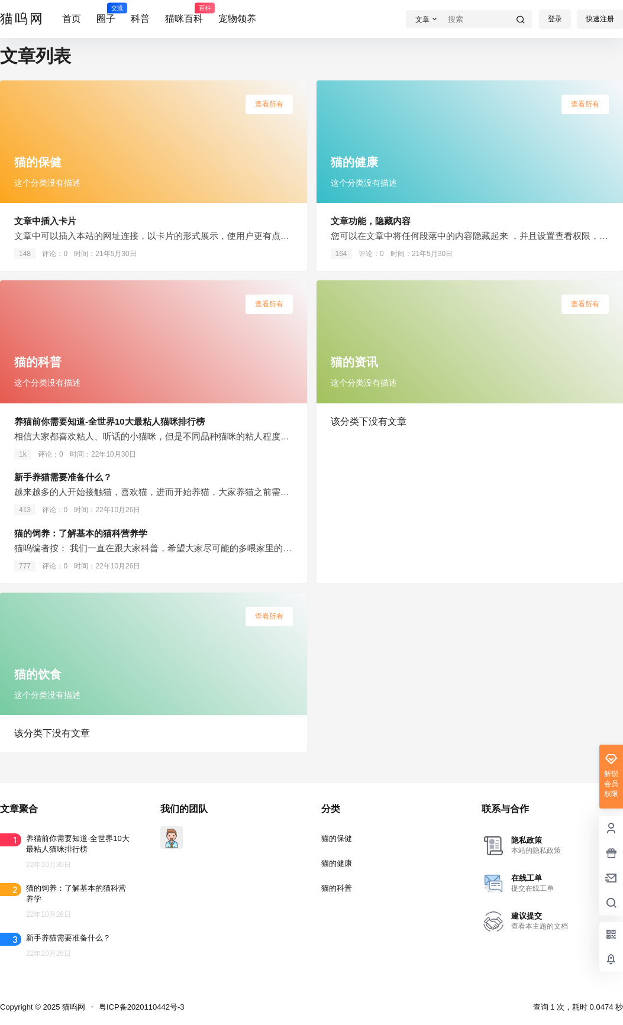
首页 (71, 19)
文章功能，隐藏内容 (371, 221)
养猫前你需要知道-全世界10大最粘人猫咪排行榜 (109, 421)
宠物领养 (237, 19)
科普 (140, 19)
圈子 (105, 13)
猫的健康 (336, 863)
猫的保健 (336, 838)
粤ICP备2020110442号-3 (142, 1007)
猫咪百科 (184, 13)
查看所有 (269, 104)
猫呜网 (72, 1007)
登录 (555, 19)
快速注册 (600, 19)
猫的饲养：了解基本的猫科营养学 (80, 533)
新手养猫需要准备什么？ (63, 477)
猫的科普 (336, 888)
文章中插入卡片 (45, 221)
